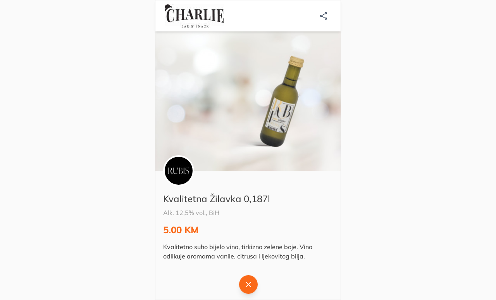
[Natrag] (248, 284)
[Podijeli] (323, 16)
